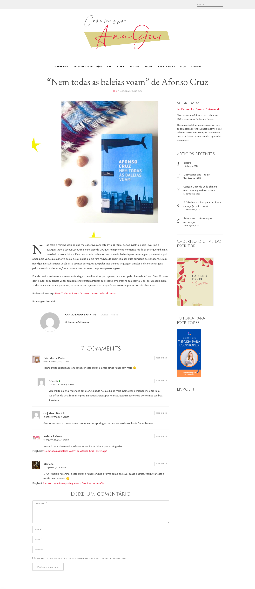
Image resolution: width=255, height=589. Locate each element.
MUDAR (134, 66)
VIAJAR (148, 66)
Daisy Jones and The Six (196, 174)
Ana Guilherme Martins (81, 314)
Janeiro (187, 162)
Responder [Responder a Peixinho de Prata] (161, 358)
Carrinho (196, 66)
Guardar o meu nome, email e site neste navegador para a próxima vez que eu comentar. (81, 558)
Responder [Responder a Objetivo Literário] (161, 413)
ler (115, 91)
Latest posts (110, 314)
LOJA (183, 66)
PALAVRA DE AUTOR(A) (88, 66)
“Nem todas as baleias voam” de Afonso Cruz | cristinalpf (75, 450)
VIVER (120, 66)
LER (109, 66)
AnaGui (53, 381)
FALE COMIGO (166, 66)
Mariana (48, 464)
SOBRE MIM (61, 66)
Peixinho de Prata (54, 358)
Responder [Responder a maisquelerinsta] (161, 436)
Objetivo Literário (54, 413)
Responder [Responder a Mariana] (161, 464)
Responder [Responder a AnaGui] (161, 381)
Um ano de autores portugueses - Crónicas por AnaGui (73, 483)
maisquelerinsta (52, 436)
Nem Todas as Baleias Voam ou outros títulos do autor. (85, 293)
